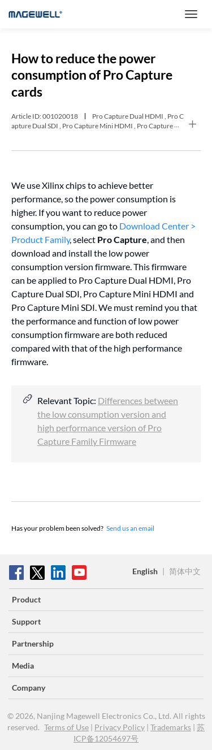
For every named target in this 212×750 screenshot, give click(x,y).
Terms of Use (66, 727)
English (145, 571)
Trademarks (170, 727)
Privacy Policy (119, 727)
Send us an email (130, 528)
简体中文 (185, 571)
